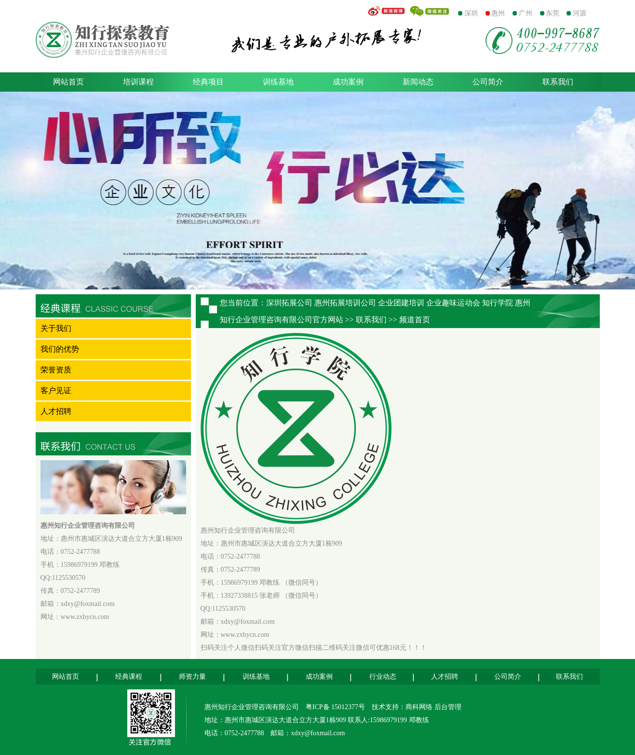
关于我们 (56, 328)
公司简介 (488, 82)
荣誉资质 (56, 370)
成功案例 (348, 82)
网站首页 (68, 82)
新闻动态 (418, 82)
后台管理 (447, 707)
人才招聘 (56, 411)
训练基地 (278, 82)
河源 (579, 13)
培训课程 (138, 82)
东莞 (552, 13)
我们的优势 (60, 349)
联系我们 (557, 82)
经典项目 (208, 82)
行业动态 (382, 676)
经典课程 (128, 676)
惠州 (498, 13)
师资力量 (192, 676)
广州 (525, 13)
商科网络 (419, 707)
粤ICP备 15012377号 (335, 707)
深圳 (471, 13)
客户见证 (56, 390)
